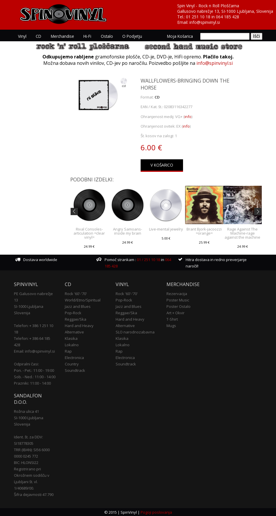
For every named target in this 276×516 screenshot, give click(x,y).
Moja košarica (180, 36)
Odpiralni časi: (26, 364)
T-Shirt (172, 319)
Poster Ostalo (178, 306)
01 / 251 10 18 (148, 259)
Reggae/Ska (75, 319)
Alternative (74, 332)
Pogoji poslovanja (156, 512)
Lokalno (72, 344)
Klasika (71, 338)
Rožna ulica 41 (26, 411)
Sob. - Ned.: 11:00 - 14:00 (34, 376)
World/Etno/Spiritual (83, 300)
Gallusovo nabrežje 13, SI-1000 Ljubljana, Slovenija (225, 11)
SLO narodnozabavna (135, 332)
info (187, 116)
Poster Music (177, 300)
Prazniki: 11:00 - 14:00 (32, 383)
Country (72, 364)
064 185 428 (227, 16)
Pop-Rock (73, 312)
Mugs (171, 325)
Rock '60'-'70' (76, 293)
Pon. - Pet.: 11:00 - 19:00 (34, 370)
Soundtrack (75, 370)
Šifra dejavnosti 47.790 (33, 494)
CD (38, 36)
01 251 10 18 (198, 16)
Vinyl (22, 36)
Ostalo (106, 36)
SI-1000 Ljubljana (28, 306)
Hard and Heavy (79, 325)
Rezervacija (176, 293)
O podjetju (131, 36)
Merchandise (62, 36)
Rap (68, 351)
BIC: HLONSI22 (26, 462)
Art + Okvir (175, 312)
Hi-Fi (87, 36)
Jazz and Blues (78, 306)
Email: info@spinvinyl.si (34, 351)
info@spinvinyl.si (204, 22)
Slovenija (22, 312)
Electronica (74, 357)
